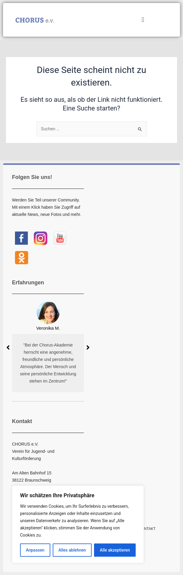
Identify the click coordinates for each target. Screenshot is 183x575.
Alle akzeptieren (115, 550)
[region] (78, 524)
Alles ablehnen (72, 550)
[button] (143, 20)
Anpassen (35, 550)
